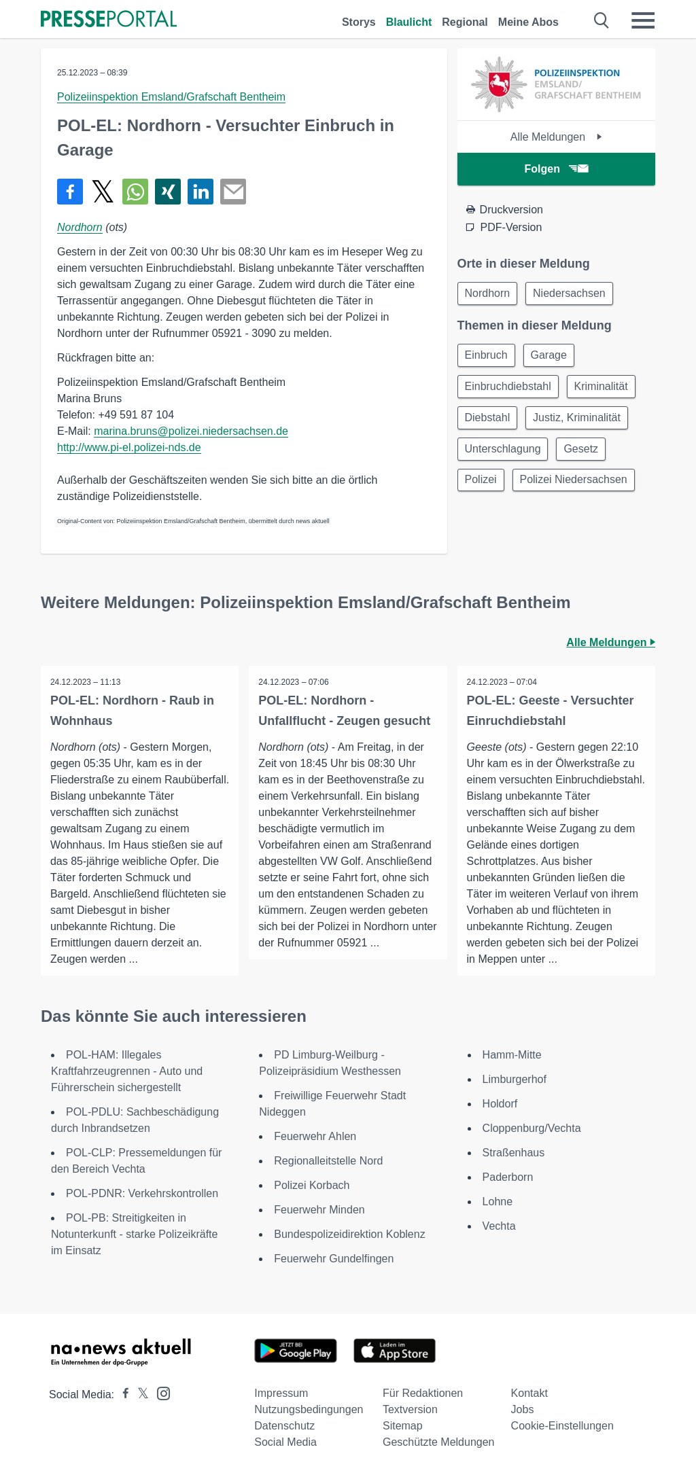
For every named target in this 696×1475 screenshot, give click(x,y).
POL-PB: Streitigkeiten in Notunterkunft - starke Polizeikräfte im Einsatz (134, 1234)
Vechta (499, 1226)
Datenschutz (284, 1426)
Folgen (556, 169)
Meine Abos (528, 22)
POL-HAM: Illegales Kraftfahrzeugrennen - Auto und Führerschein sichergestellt (127, 1071)
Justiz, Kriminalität (581, 422)
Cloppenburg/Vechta (532, 1128)
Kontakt (529, 1393)
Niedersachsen (573, 294)
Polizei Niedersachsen (577, 487)
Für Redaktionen (423, 1393)
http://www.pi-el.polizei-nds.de (129, 447)
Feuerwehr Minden (319, 1209)
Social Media (285, 1442)
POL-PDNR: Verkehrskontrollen (142, 1193)
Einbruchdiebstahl (509, 389)
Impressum (281, 1393)
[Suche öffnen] (601, 20)
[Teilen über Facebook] (70, 192)
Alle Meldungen (556, 137)
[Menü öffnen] (643, 20)
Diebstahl (489, 422)
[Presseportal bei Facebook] (121, 1394)
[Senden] (233, 192)
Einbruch (487, 357)
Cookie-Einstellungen (562, 1426)
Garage (553, 357)
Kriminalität (605, 389)
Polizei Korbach (311, 1185)
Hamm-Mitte (512, 1055)
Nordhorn (80, 227)
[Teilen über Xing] (168, 192)
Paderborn (508, 1177)
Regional (465, 22)
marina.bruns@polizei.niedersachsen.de (191, 431)
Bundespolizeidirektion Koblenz (349, 1234)
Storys (359, 22)
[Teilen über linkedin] (200, 192)
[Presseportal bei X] (139, 1394)
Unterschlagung (504, 455)
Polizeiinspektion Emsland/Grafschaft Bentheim (171, 97)
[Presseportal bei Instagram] (159, 1392)
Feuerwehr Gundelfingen (334, 1258)
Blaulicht (409, 22)
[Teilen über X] (103, 192)
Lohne (498, 1201)
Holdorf (500, 1103)
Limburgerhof (514, 1079)
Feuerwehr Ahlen (315, 1136)
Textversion (410, 1409)
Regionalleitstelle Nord (328, 1161)
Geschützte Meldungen (439, 1442)
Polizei (482, 487)
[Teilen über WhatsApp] (135, 192)
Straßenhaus (514, 1152)
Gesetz (585, 455)
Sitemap (403, 1426)
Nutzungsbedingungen (308, 1409)
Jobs (522, 1409)
